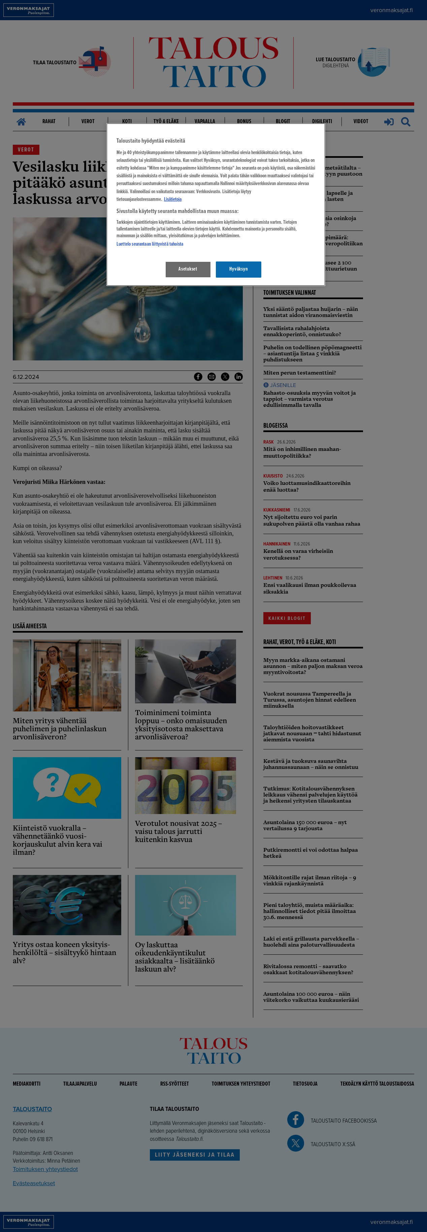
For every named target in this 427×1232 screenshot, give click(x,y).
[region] (215, 204)
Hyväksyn (238, 269)
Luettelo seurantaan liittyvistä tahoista (150, 244)
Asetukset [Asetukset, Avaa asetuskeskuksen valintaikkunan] (187, 269)
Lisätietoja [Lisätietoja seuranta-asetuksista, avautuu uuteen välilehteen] (173, 199)
